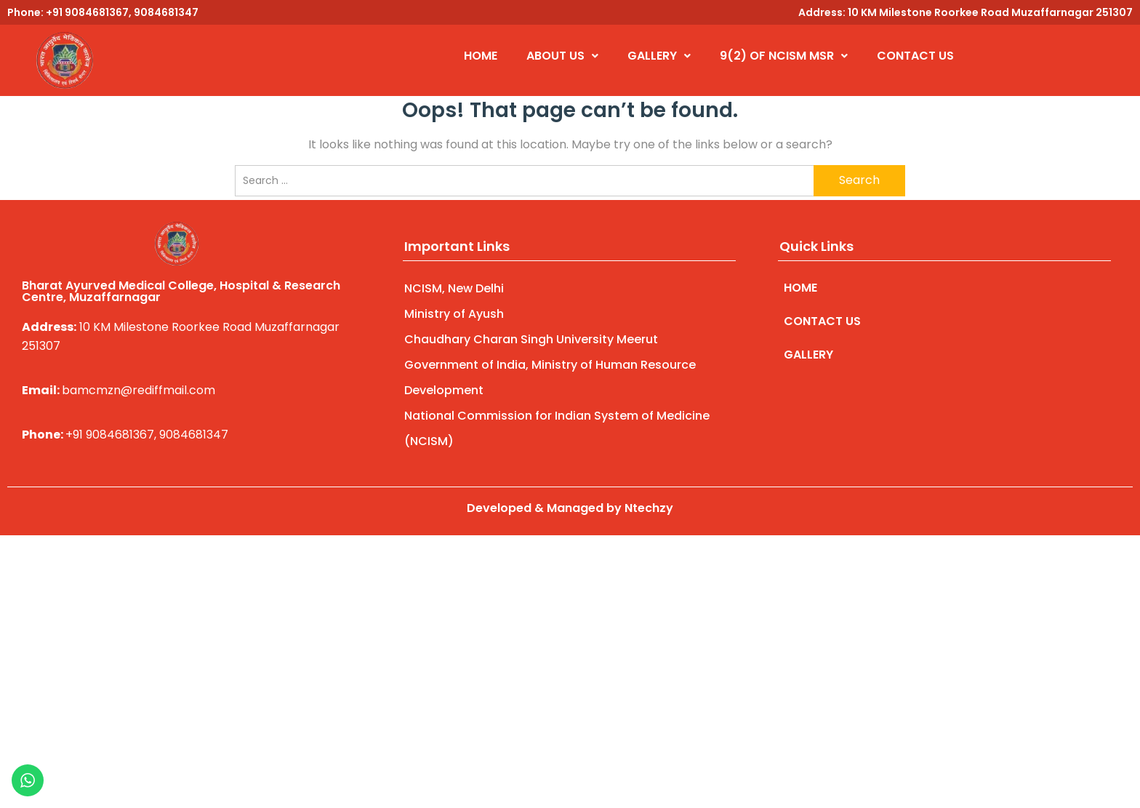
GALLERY (659, 55)
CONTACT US (915, 55)
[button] (562, 56)
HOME (480, 55)
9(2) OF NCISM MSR (784, 55)
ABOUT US (562, 55)
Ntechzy (649, 508)
